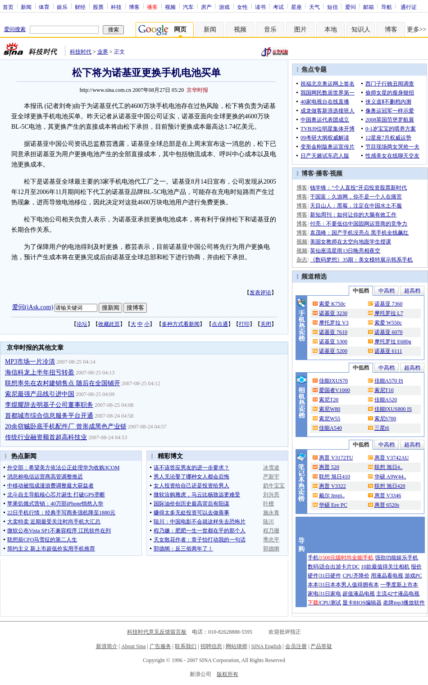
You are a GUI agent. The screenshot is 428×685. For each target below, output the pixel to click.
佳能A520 (385, 400)
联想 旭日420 (389, 486)
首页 (8, 6)
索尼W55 (329, 418)
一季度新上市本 (399, 584)
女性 (242, 6)
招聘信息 (211, 646)
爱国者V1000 (334, 390)
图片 (300, 29)
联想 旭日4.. (388, 467)
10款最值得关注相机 (385, 566)
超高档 (412, 291)
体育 (44, 6)
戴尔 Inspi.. (332, 495)
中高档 (386, 291)
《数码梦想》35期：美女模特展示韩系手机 (361, 260)
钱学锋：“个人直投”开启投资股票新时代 (358, 188)
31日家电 (330, 593)
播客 (322, 173)
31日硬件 (330, 575)
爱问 (350, 6)
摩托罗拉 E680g (392, 341)
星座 (296, 6)
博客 (134, 6)
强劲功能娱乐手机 (396, 557)
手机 (313, 557)
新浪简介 (107, 646)
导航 (386, 6)
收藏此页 (109, 324)
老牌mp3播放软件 (404, 602)
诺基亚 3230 (333, 313)
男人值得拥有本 (360, 584)
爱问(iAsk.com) (32, 307)
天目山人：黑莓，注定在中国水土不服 (356, 206)
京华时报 (197, 90)
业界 (102, 52)
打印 (244, 324)
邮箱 (368, 6)
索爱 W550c (388, 323)
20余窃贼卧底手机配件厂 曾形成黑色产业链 (66, 426)
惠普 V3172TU (336, 458)
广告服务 (160, 646)
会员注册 (296, 646)
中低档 (361, 291)
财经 (80, 6)
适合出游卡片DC (339, 566)
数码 (313, 566)
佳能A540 (330, 428)
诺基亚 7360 (388, 304)
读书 (260, 6)
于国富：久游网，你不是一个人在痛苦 (356, 197)
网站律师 (236, 646)
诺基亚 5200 (333, 351)
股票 (98, 6)
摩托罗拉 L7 (388, 313)
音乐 (270, 29)
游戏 (224, 6)
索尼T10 (384, 390)
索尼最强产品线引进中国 (39, 394)
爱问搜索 (15, 29)
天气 (314, 6)
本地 (330, 29)
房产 (206, 6)
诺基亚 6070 (388, 332)
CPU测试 (330, 602)
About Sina (133, 646)
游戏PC (413, 575)
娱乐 (62, 6)
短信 (332, 6)
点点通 (220, 324)
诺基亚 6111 (388, 351)
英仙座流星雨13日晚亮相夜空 (345, 251)
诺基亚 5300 (333, 341)
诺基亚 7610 (333, 332)
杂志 (301, 260)
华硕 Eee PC (333, 505)
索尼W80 (329, 409)
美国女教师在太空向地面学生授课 (350, 242)
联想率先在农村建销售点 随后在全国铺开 (62, 383)
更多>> (417, 29)
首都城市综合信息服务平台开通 (49, 415)
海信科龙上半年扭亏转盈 (39, 372)
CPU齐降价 (355, 575)
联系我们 (185, 646)
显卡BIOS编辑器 (362, 602)
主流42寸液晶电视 (397, 593)
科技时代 (80, 52)
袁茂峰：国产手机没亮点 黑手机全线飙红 (359, 233)
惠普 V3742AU (391, 458)
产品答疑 (321, 646)
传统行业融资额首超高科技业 (46, 437)
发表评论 (260, 292)
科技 (116, 6)
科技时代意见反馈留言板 (157, 632)
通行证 (409, 6)
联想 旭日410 (334, 476)
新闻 (26, 6)
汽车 (188, 6)
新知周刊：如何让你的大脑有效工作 (353, 215)
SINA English (266, 646)
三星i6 (381, 428)
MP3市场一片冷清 (30, 361)
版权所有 (227, 674)
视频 (170, 6)
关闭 (265, 324)
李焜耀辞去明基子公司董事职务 (49, 404)
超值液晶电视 (358, 593)
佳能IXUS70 (333, 381)
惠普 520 (329, 467)
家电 (313, 593)
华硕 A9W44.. (390, 476)
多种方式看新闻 (181, 324)
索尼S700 (385, 418)
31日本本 (330, 584)
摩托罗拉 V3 (334, 323)
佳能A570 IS (388, 381)
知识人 (360, 29)
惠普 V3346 (387, 495)
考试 (278, 6)
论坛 (82, 324)
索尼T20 (328, 400)
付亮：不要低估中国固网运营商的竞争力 (358, 224)
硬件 (313, 575)
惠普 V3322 (332, 486)
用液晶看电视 (387, 575)
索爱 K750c (332, 304)
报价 (416, 566)
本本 (313, 584)
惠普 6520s (387, 505)
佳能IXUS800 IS (393, 409)
